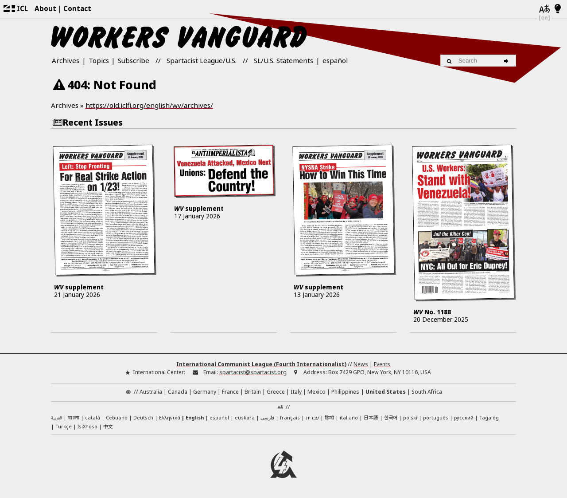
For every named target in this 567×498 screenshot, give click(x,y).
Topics (99, 60)
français (290, 417)
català (92, 417)
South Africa (427, 391)
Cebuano (117, 417)
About (45, 8)
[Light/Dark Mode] (558, 9)
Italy (296, 391)
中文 (108, 426)
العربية (56, 418)
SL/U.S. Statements (283, 60)
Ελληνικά (169, 417)
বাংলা (73, 418)
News (360, 364)
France (230, 391)
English (195, 417)
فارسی (267, 417)
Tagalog (489, 417)
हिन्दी (329, 417)
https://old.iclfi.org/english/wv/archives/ (149, 105)
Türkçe (63, 426)
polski (410, 417)
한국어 (390, 417)
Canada (177, 391)
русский (464, 417)
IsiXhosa (87, 426)
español (335, 60)
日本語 (371, 417)
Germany (204, 391)
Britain (253, 391)
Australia (151, 391)
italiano (349, 417)
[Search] (507, 60)
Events (382, 364)
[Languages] (544, 9)
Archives (65, 60)
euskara (245, 417)
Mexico (316, 391)
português (435, 417)
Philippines (345, 391)
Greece (276, 391)
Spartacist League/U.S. (202, 60)
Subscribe (133, 60)
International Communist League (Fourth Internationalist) (261, 364)
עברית (312, 417)
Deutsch (143, 417)
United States (385, 391)
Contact (77, 8)
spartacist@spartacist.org (253, 372)
